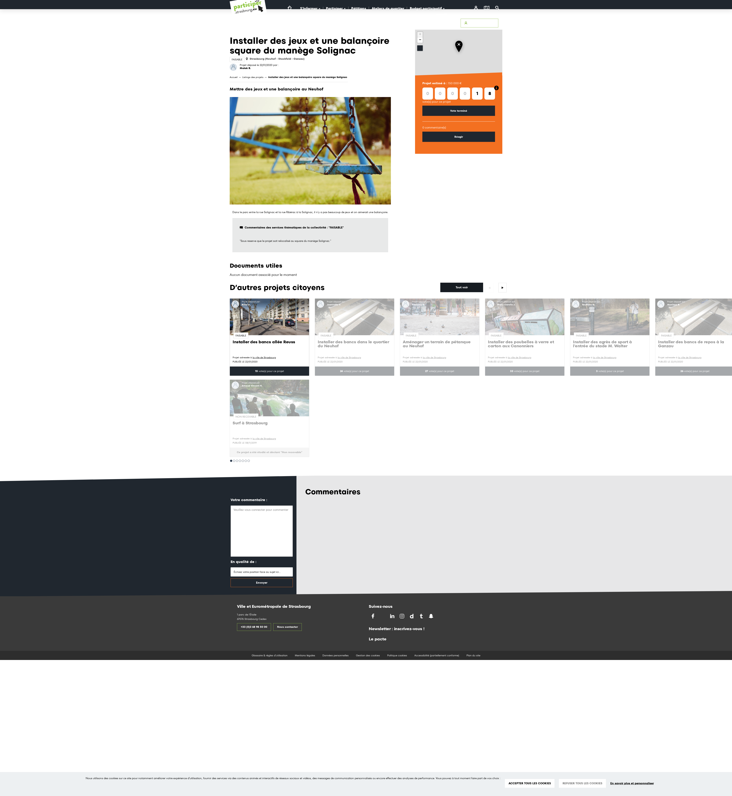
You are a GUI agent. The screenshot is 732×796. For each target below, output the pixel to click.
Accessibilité (391, 23)
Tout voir (462, 287)
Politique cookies (397, 655)
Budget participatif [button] (427, 8)
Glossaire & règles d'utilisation (269, 655)
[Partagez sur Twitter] (383, 616)
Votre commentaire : (249, 499)
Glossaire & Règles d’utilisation (437, 23)
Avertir (408, 23)
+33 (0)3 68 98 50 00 (254, 627)
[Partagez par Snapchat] (431, 616)
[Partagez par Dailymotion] (412, 616)
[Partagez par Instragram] (402, 616)
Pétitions (358, 8)
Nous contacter (287, 627)
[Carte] (486, 8)
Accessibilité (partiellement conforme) (436, 655)
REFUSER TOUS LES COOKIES (582, 783)
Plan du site (473, 655)
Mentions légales (305, 655)
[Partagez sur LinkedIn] (392, 616)
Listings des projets (252, 77)
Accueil (234, 77)
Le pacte (377, 639)
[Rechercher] (497, 8)
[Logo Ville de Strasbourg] (305, 27)
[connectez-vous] (476, 8)
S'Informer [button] (310, 8)
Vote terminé (458, 111)
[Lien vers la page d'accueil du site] (290, 8)
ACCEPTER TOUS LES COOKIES (530, 783)
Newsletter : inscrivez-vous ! (397, 629)
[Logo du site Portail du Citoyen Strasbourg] (248, 11)
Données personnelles (335, 655)
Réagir (458, 137)
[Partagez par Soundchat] (438, 616)
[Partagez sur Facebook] (373, 616)
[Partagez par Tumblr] (421, 616)
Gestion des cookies (368, 655)
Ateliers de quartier (388, 8)
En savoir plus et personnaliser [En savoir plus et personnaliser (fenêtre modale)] (632, 783)
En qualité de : (243, 561)
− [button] (420, 40)
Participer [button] (336, 8)
